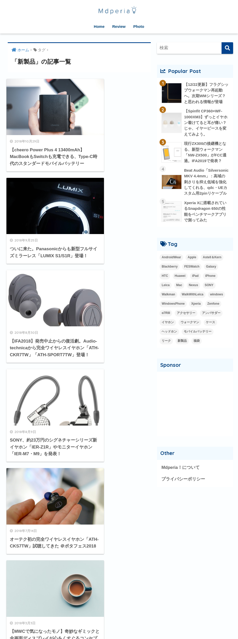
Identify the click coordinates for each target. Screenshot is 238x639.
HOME (119, 618)
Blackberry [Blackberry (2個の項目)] (170, 274)
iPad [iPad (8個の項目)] (195, 283)
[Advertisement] (195, 411)
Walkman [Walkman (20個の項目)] (168, 301)
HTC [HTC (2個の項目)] (165, 283)
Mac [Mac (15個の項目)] (179, 292)
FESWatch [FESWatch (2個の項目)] (191, 274)
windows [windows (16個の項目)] (216, 301)
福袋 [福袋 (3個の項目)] (196, 348)
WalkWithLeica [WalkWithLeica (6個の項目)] (192, 301)
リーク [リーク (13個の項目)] (166, 348)
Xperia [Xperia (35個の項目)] (196, 311)
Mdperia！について (180, 474)
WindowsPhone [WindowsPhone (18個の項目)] (173, 311)
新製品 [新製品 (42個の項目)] (182, 348)
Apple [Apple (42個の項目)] (192, 264)
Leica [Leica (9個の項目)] (166, 292)
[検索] (227, 48)
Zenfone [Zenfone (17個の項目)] (213, 311)
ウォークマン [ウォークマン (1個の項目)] (190, 329)
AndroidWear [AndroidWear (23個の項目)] (171, 264)
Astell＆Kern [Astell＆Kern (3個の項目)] (212, 264)
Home (99, 26)
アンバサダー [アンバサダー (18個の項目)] (211, 320)
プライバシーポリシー (183, 486)
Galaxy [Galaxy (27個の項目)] (211, 274)
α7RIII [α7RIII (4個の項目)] (166, 320)
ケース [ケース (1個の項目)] (210, 329)
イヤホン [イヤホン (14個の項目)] (168, 329)
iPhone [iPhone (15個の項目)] (210, 283)
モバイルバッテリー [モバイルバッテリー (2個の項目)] (197, 339)
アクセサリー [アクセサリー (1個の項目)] (186, 320)
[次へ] (104, 563)
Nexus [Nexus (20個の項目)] (193, 292)
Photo (138, 26)
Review (119, 26)
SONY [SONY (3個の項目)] (209, 292)
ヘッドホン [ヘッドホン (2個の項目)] (169, 339)
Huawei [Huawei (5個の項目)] (180, 283)
